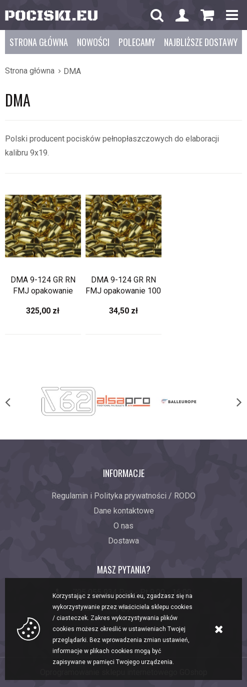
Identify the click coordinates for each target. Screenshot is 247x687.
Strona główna (39, 42)
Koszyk (207, 17)
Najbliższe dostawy (201, 42)
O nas (124, 525)
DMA (72, 71)
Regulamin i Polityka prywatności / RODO (124, 495)
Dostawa (123, 541)
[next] (229, 401)
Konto (182, 16)
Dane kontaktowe (124, 511)
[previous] (18, 401)
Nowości (93, 42)
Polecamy (136, 42)
